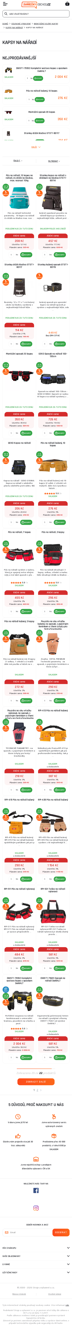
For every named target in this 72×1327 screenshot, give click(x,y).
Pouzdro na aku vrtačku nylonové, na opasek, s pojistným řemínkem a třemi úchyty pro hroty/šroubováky (19, 714)
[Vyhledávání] (36, 13)
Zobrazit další (36, 1081)
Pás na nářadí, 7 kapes (19, 532)
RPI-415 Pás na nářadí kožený (19, 799)
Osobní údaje (54, 1294)
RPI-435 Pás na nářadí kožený (53, 799)
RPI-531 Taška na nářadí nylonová (53, 890)
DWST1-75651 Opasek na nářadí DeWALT (53, 979)
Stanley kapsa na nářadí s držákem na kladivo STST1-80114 (53, 178)
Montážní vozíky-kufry (46, 24)
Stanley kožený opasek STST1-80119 (53, 266)
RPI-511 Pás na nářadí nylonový (19, 889)
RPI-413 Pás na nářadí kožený (53, 710)
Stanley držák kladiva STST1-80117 (19, 266)
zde (67, 1305)
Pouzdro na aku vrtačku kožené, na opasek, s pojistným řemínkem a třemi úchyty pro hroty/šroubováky (53, 625)
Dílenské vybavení (21, 24)
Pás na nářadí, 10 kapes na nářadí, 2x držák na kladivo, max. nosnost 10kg (19, 178)
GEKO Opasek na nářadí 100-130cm (53, 355)
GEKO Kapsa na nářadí (19, 443)
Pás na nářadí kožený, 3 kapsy (19, 621)
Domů (5, 24)
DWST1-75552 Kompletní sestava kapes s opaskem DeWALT (19, 980)
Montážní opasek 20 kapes (19, 353)
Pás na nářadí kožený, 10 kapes (53, 444)
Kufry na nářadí (14, 27)
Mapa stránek (19, 1294)
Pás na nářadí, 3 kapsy (53, 532)
